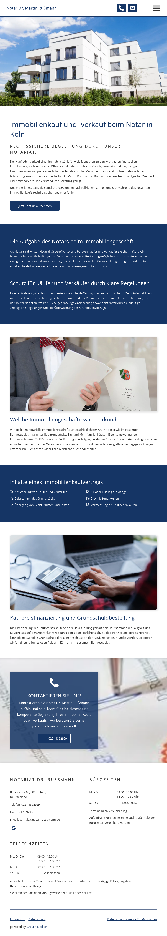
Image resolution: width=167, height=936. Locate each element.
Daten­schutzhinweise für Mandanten (132, 919)
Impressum (17, 919)
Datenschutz (36, 919)
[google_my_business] (13, 828)
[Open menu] (156, 8)
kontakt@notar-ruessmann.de (39, 820)
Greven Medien (37, 927)
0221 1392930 (25, 812)
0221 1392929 (30, 805)
